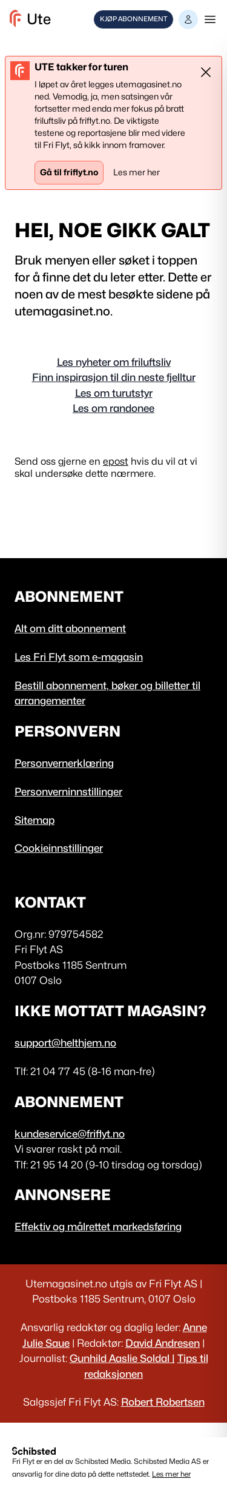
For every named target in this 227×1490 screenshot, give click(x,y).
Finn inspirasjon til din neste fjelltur (114, 377)
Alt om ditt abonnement (70, 628)
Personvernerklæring (64, 763)
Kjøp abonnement (133, 19)
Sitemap (34, 820)
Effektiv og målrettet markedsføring (98, 1227)
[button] (188, 19)
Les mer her (171, 1473)
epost (115, 461)
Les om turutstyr (114, 393)
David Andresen (162, 1343)
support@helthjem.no (65, 1043)
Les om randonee (113, 408)
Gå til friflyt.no (69, 172)
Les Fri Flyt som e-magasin (79, 657)
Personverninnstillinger (68, 792)
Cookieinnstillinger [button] (59, 848)
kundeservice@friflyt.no (70, 1134)
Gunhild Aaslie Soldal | (122, 1358)
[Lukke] (206, 72)
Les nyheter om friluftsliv (114, 362)
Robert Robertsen (163, 1402)
